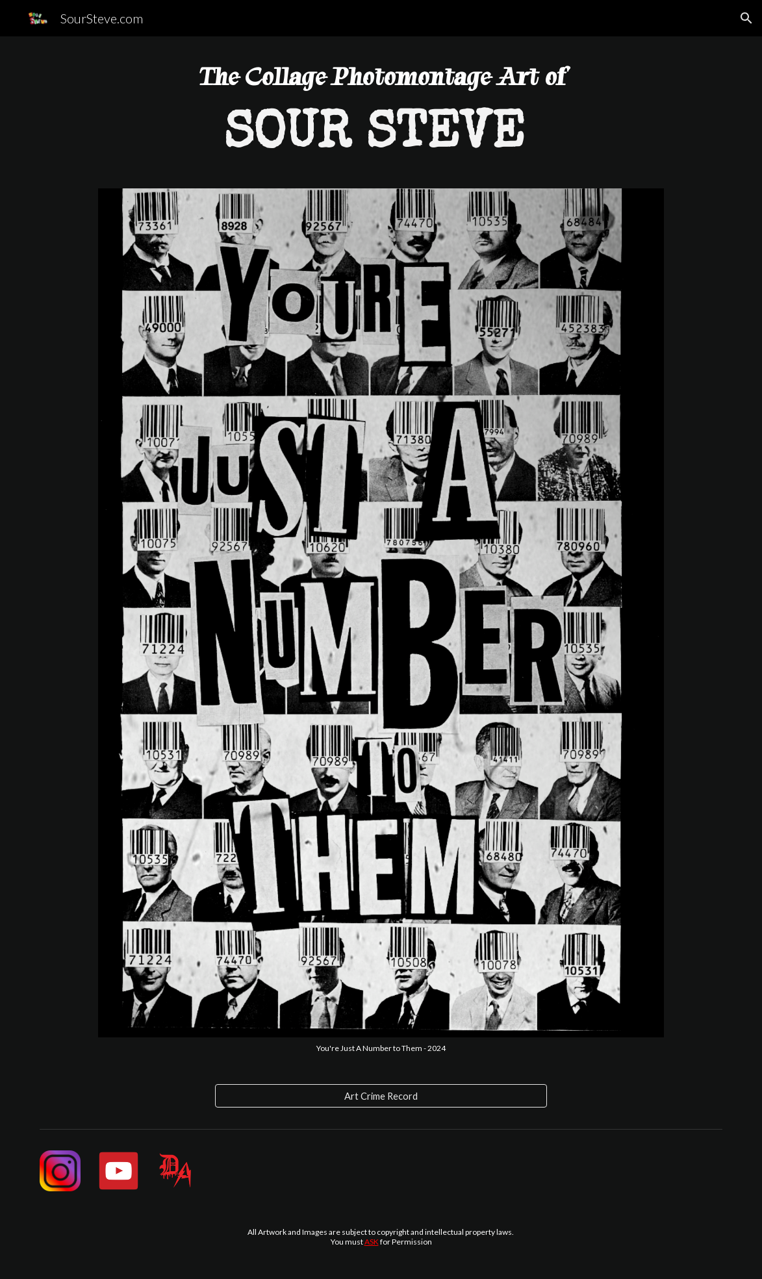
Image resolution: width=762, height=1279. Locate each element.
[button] (746, 18)
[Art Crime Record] (381, 1096)
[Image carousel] (381, 620)
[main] (381, 120)
